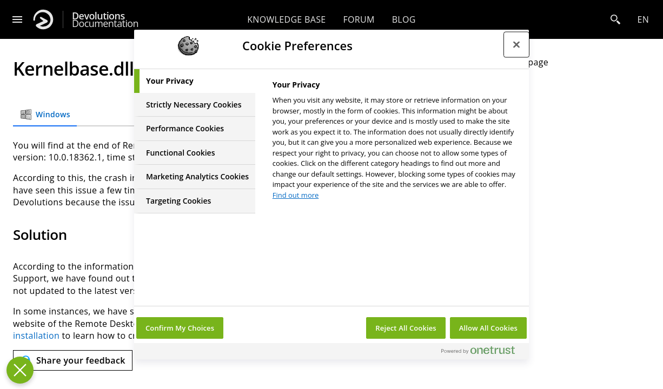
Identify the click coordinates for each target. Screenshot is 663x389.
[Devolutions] (43, 19)
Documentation (105, 20)
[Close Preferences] (20, 370)
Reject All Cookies (405, 328)
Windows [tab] (44, 114)
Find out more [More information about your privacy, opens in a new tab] (296, 195)
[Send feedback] (72, 360)
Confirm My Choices (179, 328)
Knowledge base (286, 19)
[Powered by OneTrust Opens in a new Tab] (482, 352)
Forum (358, 19)
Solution (509, 81)
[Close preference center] (516, 44)
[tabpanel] (396, 143)
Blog (404, 19)
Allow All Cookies (488, 328)
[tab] (194, 81)
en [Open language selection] (643, 19)
